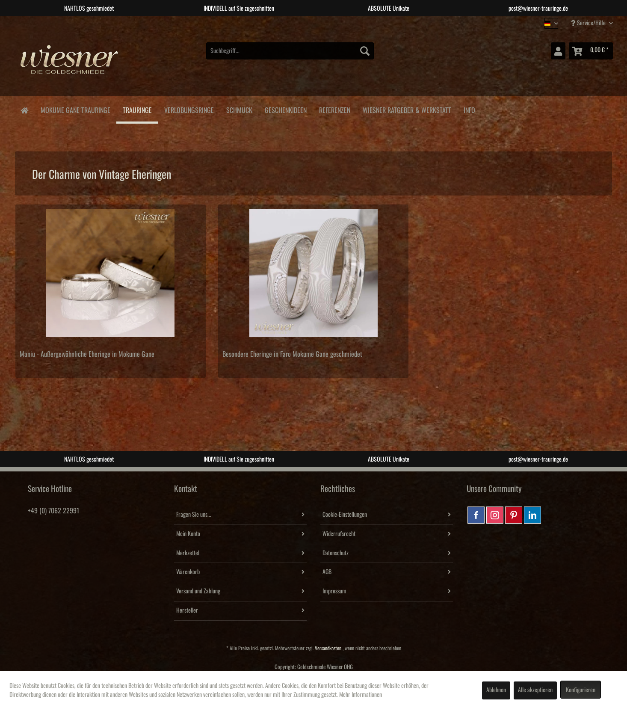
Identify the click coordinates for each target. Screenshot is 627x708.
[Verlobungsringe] (189, 108)
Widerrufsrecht (338, 534)
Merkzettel (187, 553)
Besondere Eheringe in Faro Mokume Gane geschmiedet (292, 354)
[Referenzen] (334, 108)
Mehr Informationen (360, 695)
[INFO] (469, 108)
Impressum (334, 591)
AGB (326, 572)
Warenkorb (188, 572)
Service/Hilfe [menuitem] (589, 23)
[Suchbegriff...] (290, 50)
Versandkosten (328, 648)
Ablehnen (496, 690)
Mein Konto (188, 534)
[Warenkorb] (591, 50)
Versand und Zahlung (198, 591)
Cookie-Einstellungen (344, 515)
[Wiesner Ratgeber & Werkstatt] (406, 108)
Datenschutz (335, 553)
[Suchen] (365, 50)
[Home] (24, 109)
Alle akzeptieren (535, 690)
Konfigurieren (580, 690)
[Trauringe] (137, 110)
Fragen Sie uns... (193, 515)
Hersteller (187, 610)
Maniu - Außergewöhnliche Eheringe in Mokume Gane (87, 354)
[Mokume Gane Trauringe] (75, 108)
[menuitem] (290, 50)
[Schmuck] (239, 108)
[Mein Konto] (558, 50)
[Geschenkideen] (285, 108)
